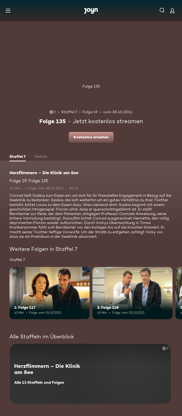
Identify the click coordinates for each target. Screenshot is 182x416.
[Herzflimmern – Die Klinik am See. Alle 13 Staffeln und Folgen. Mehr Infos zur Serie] (90, 374)
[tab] (18, 157)
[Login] (172, 10)
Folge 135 (91, 86)
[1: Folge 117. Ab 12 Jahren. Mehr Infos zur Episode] (49, 293)
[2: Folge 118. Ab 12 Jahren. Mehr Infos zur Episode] (132, 293)
